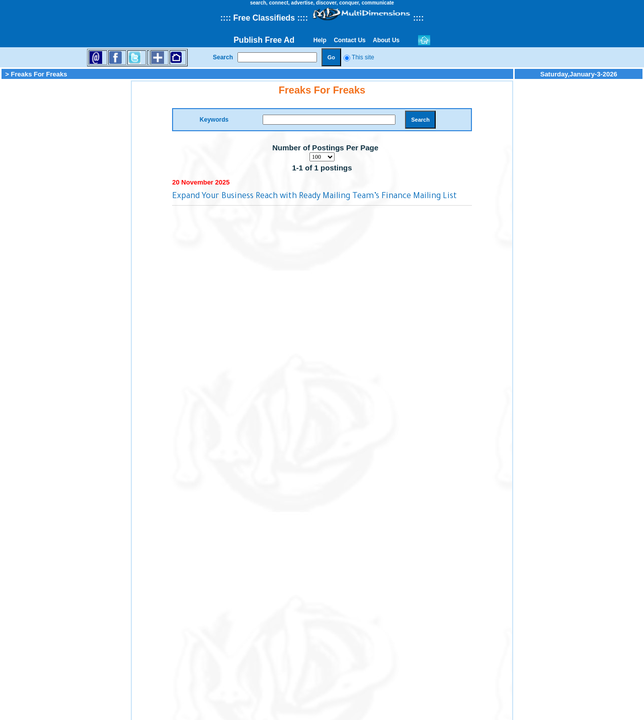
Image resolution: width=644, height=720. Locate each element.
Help (319, 40)
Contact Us (349, 40)
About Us (386, 40)
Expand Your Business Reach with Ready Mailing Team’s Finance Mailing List (314, 196)
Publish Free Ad (263, 40)
